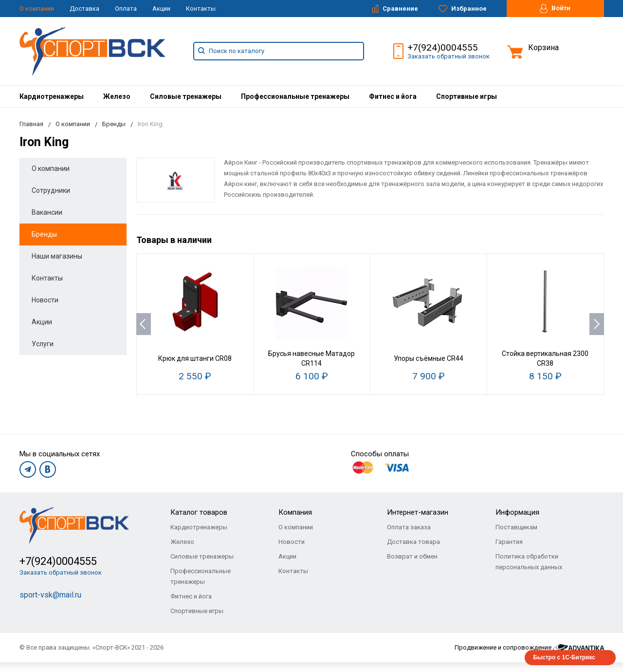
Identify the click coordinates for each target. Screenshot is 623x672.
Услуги (43, 344)
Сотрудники (51, 190)
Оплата (126, 8)
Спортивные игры (466, 96)
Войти (555, 8)
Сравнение (395, 9)
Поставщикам (516, 527)
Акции (161, 8)
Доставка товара (413, 541)
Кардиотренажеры (51, 96)
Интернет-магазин (417, 512)
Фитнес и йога (393, 96)
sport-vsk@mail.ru (50, 594)
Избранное (463, 9)
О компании (36, 8)
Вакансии (47, 212)
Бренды (44, 234)
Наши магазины (57, 256)
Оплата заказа (409, 527)
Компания (295, 512)
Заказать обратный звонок (448, 56)
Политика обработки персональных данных (528, 562)
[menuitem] (51, 96)
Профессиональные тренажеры (295, 96)
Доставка (84, 8)
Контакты (201, 8)
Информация (517, 512)
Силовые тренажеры (185, 96)
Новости (45, 300)
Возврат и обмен (412, 556)
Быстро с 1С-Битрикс (564, 657)
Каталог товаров (198, 512)
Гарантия (509, 541)
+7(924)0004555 (442, 47)
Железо (116, 96)
